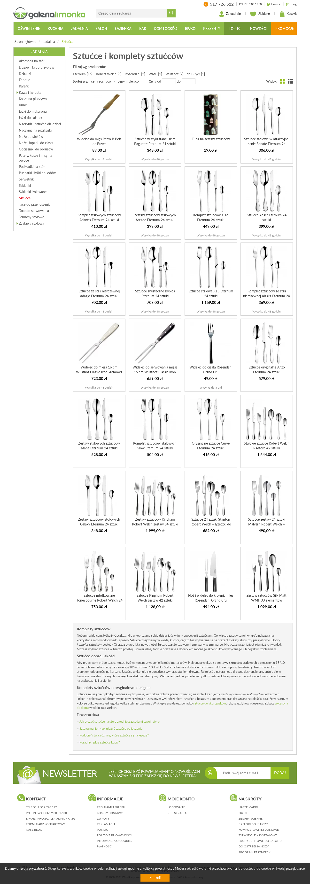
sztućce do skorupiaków (209, 703)
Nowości (258, 28)
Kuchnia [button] (55, 28)
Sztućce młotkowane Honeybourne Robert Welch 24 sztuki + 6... (99, 600)
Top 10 (234, 28)
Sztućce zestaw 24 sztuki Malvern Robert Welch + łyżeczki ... (266, 524)
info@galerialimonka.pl (56, 818)
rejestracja (177, 813)
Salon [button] (101, 28)
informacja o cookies (114, 841)
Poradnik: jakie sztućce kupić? (99, 742)
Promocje (284, 28)
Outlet (244, 813)
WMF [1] (155, 74)
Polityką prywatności (157, 868)
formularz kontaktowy (45, 824)
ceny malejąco (128, 81)
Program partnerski (255, 852)
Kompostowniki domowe (259, 829)
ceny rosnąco (101, 81)
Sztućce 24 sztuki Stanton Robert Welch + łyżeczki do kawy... (211, 524)
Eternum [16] (83, 74)
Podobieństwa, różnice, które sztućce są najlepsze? (114, 735)
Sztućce (67, 41)
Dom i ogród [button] (165, 28)
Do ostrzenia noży (254, 846)
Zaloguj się (230, 14)
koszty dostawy (110, 813)
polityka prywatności (114, 835)
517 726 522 (48, 807)
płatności (104, 846)
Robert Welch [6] (108, 74)
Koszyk (288, 14)
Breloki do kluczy (253, 824)
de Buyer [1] (196, 74)
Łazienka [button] (123, 28)
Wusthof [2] (174, 74)
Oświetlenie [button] (29, 28)
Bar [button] (142, 28)
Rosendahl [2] (135, 74)
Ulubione (260, 14)
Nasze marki (248, 807)
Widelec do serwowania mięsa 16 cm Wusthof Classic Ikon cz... (155, 372)
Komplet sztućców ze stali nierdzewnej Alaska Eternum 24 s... (266, 296)
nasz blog (34, 829)
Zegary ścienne (251, 818)
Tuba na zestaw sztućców (211, 139)
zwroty (103, 818)
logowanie (176, 807)
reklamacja (106, 824)
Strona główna (25, 41)
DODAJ (280, 773)
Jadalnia (49, 41)
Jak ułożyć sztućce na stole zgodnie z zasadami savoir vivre (119, 721)
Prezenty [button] (211, 28)
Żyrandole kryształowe (258, 835)
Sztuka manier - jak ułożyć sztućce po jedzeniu (110, 728)
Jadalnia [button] (79, 28)
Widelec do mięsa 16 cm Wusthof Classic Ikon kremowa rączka (99, 372)
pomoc (102, 829)
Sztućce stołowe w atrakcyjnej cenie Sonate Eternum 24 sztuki (266, 144)
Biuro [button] (190, 28)
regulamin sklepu (111, 807)
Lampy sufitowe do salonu (260, 841)
